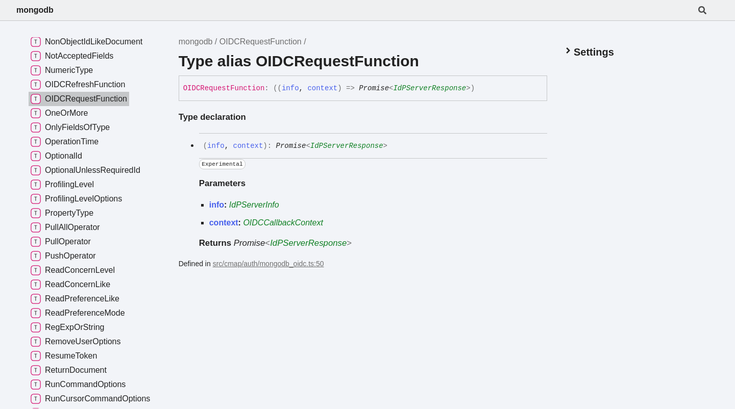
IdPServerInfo (254, 204)
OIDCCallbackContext (283, 222)
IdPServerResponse (429, 88)
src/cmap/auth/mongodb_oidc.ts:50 (268, 264)
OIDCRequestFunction (260, 41)
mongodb (35, 10)
